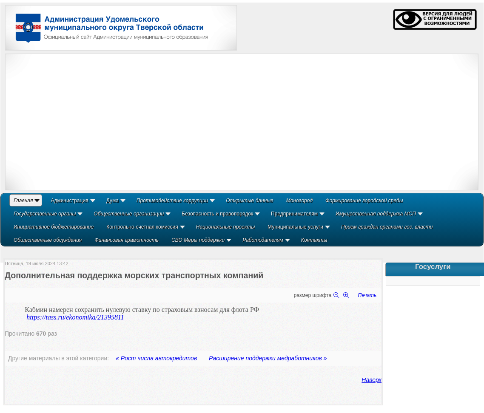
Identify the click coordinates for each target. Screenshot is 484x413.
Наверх (372, 379)
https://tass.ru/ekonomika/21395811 (75, 317)
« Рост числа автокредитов (156, 358)
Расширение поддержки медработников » (268, 358)
